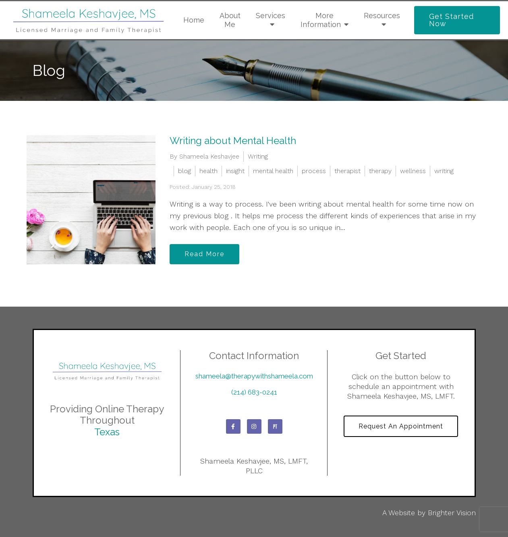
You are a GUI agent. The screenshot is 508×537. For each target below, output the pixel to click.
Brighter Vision (452, 512)
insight (235, 171)
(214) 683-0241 (254, 392)
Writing (258, 156)
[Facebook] (233, 426)
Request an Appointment (401, 426)
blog (184, 171)
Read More (204, 254)
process (314, 171)
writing (444, 171)
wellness (413, 171)
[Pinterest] (275, 426)
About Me (230, 20)
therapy (380, 171)
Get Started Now (451, 20)
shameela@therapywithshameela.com (254, 376)
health (208, 171)
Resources (382, 15)
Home (193, 20)
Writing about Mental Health (233, 140)
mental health (273, 171)
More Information (321, 20)
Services (270, 15)
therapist (347, 171)
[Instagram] (254, 426)
